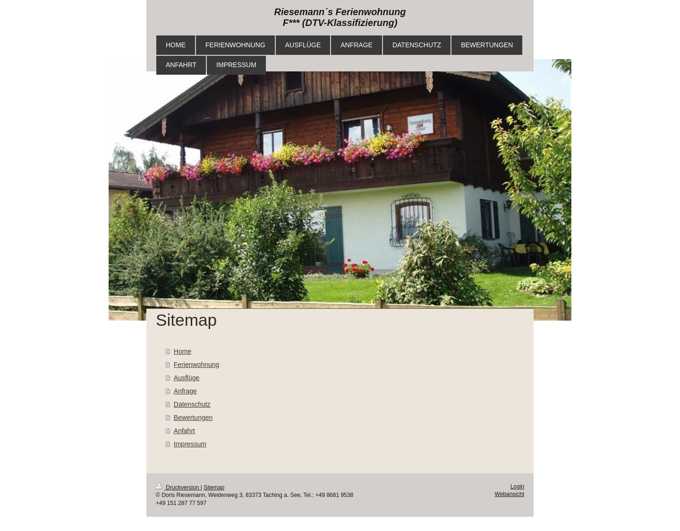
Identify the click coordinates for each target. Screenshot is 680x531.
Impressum (190, 444)
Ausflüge (186, 378)
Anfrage (185, 391)
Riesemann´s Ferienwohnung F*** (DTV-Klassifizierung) (340, 17)
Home (182, 351)
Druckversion (178, 487)
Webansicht (509, 494)
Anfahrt (184, 431)
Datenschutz (192, 404)
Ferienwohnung (197, 364)
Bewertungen (193, 417)
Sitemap (214, 487)
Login (517, 486)
